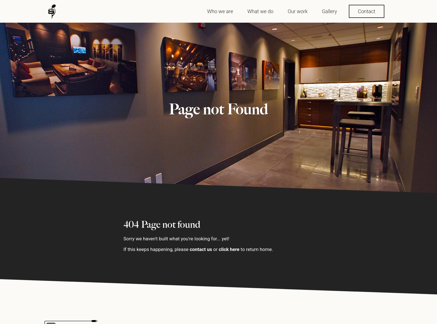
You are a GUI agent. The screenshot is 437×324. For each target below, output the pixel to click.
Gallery (329, 11)
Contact (366, 11)
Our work (298, 11)
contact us (201, 249)
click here (229, 249)
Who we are (220, 11)
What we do (260, 11)
